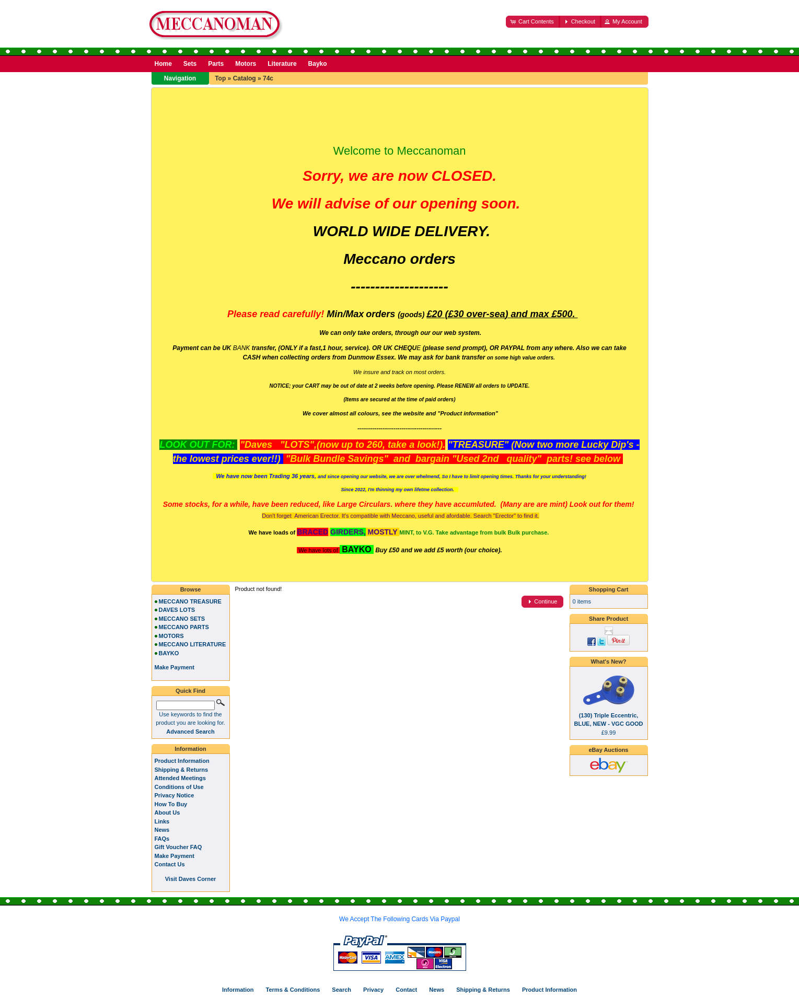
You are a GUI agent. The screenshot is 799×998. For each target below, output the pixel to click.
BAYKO (169, 653)
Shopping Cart (609, 589)
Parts (216, 63)
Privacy (373, 990)
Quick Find (190, 691)
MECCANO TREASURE (190, 601)
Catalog (244, 78)
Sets (189, 63)
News (162, 830)
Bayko (317, 63)
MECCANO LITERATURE (192, 644)
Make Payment (174, 856)
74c (268, 78)
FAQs (162, 838)
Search (341, 990)
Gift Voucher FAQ (178, 847)
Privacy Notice (174, 795)
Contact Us (170, 864)
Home (163, 63)
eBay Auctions (608, 750)
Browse (190, 589)
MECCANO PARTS (184, 627)
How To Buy (171, 804)
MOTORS (171, 636)
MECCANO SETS (182, 619)
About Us (167, 812)
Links (162, 821)
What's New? (608, 661)
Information (190, 749)
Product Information (182, 761)
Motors (245, 63)
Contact (406, 990)
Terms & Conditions (293, 990)
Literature (282, 63)
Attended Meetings (180, 778)
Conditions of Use (179, 787)
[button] (533, 22)
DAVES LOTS (177, 610)
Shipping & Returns (182, 770)
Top (220, 78)
